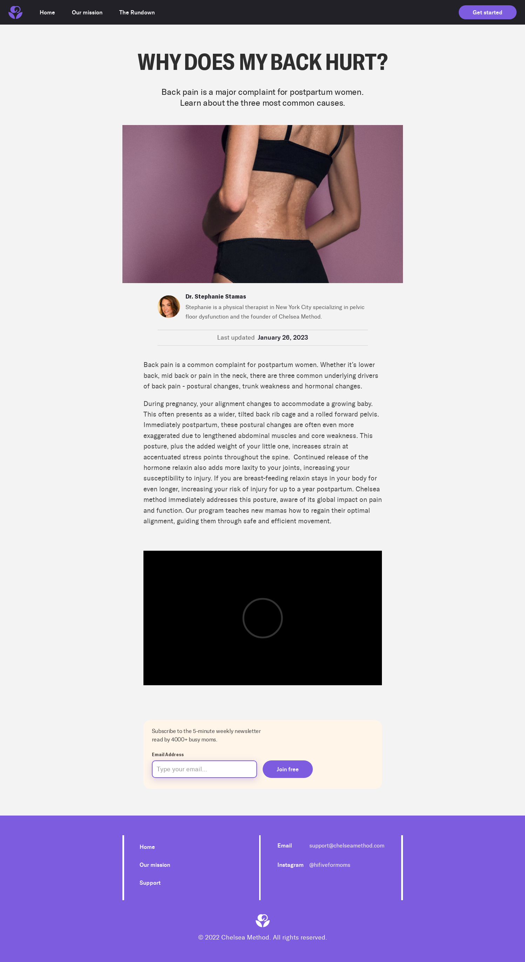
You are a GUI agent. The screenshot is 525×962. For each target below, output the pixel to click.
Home (147, 847)
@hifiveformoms (329, 865)
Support (150, 882)
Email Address (168, 754)
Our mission (155, 865)
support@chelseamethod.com (346, 845)
